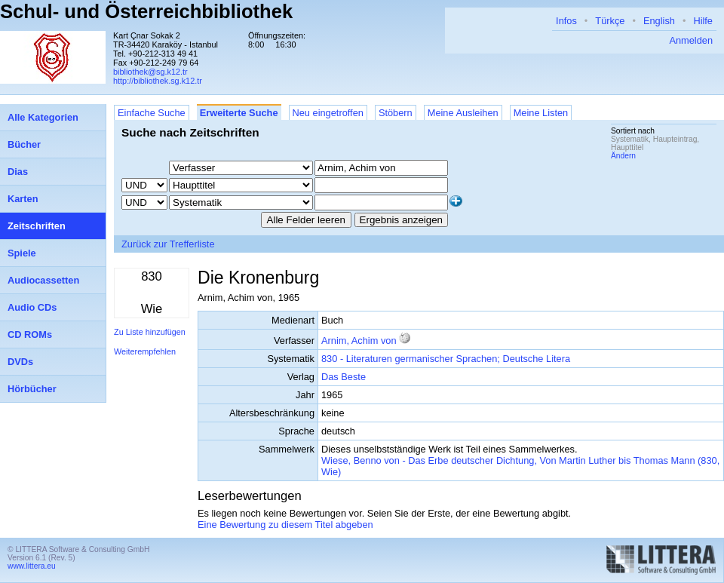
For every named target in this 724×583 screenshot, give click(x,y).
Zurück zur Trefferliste (168, 244)
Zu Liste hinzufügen (150, 331)
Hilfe (703, 20)
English (659, 20)
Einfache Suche (152, 112)
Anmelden (691, 40)
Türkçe (609, 20)
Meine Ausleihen (463, 112)
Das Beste (343, 376)
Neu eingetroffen (328, 112)
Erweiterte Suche (239, 112)
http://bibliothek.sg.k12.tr (157, 80)
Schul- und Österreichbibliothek (146, 11)
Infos (566, 20)
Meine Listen (541, 112)
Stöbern (396, 112)
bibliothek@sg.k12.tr (150, 71)
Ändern (623, 156)
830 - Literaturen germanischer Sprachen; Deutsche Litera (445, 358)
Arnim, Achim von (359, 340)
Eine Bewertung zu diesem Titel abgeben (285, 524)
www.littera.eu (32, 566)
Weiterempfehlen (145, 351)
